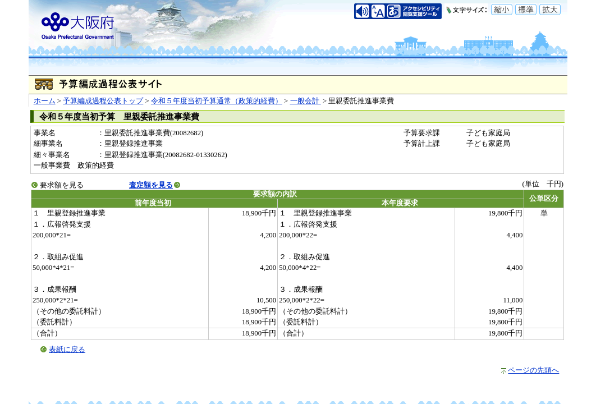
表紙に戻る (67, 350)
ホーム (45, 101)
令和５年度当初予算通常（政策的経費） (216, 101)
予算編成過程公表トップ (103, 101)
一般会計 (305, 101)
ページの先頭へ (533, 370)
